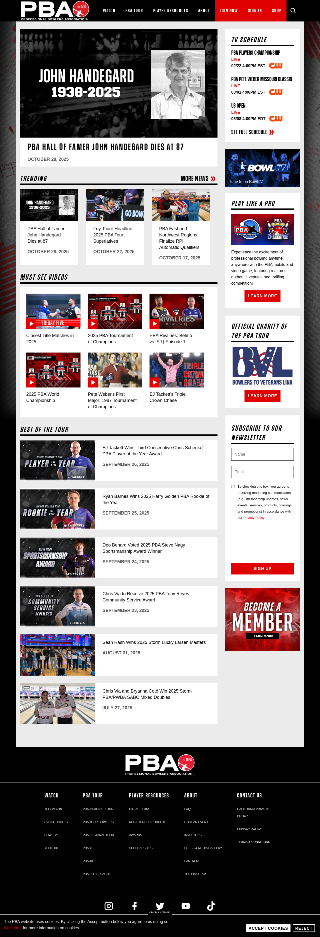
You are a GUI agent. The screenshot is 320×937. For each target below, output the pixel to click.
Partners (192, 861)
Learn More (262, 296)
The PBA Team (195, 874)
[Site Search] (293, 10)
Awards (135, 835)
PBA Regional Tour (98, 835)
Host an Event (196, 822)
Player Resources (149, 796)
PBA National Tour (98, 809)
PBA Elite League (97, 874)
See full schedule (253, 132)
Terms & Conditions (253, 842)
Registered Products (147, 822)
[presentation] (262, 545)
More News (198, 179)
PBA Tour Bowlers (98, 822)
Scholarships (140, 848)
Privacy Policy (253, 518)
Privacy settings (160, 912)
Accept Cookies (268, 928)
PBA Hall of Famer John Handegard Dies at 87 (106, 147)
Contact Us (249, 796)
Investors (193, 835)
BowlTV (50, 835)
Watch (51, 796)
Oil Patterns (139, 809)
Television (53, 809)
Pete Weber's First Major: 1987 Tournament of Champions (112, 400)
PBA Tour (93, 796)
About (191, 796)
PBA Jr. (88, 861)
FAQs (188, 809)
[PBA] (55, 10)
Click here (13, 928)
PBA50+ (88, 848)
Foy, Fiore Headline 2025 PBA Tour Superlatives (112, 235)
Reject (303, 928)
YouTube (51, 848)
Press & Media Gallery (203, 848)
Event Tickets (56, 822)
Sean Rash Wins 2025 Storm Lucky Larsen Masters (154, 642)
